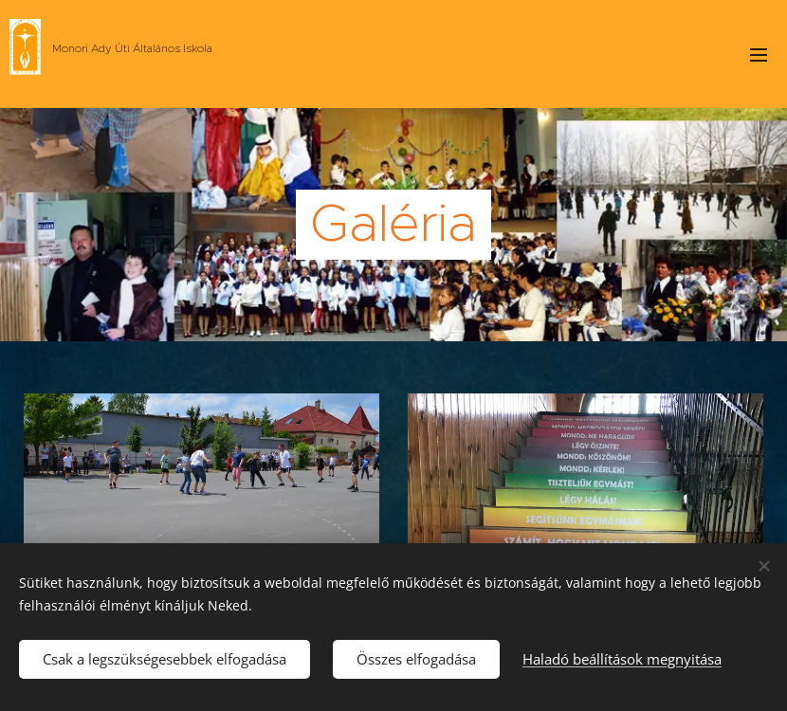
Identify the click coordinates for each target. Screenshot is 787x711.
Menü (758, 55)
